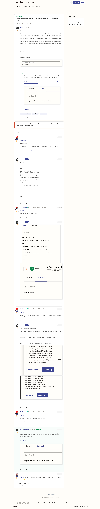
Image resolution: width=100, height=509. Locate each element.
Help (44, 502)
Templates (75, 502)
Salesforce (35, 113)
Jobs (63, 502)
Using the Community (74, 22)
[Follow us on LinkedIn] (20, 503)
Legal (81, 506)
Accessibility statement (54, 497)
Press (59, 502)
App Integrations (84, 502)
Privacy (86, 506)
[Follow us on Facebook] (18, 503)
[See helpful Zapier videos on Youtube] (28, 503)
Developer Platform (52, 502)
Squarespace (43, 113)
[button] (76, 2)
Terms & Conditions (45, 497)
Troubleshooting (28, 10)
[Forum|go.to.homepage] (25, 2)
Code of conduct (73, 20)
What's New (36, 6)
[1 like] (24, 483)
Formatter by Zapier (25, 113)
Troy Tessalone (23, 137)
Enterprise (68, 502)
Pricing (40, 502)
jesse (21, 474)
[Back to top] (97, 495)
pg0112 (21, 27)
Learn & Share (26, 6)
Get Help (17, 6)
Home (15, 10)
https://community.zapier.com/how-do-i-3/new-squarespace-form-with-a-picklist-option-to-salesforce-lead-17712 (41, 82)
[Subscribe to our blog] (23, 503)
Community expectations (75, 24)
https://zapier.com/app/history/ (27, 150)
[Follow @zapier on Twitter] (25, 503)
